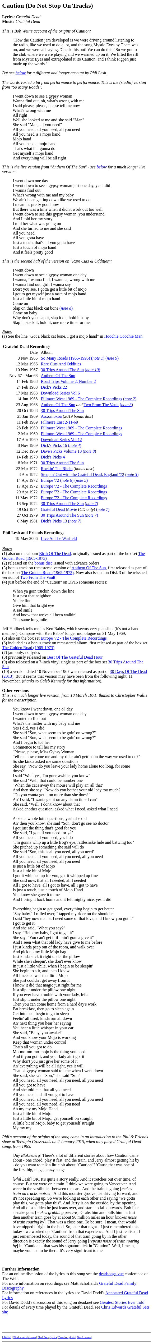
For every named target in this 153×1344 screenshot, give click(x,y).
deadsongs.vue (111, 1274)
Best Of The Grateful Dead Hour (75, 657)
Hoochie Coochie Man (123, 336)
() (66, 308)
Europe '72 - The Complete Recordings (74, 486)
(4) (4, 582)
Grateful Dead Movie (59, 509)
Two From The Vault (101, 404)
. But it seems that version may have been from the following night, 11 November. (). (67, 678)
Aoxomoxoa (51, 416)
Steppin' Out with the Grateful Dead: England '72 (82, 474)
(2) (4, 563)
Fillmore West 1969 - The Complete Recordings (81, 399)
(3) (4, 568)
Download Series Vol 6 (60, 393)
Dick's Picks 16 (54, 445)
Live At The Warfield (59, 538)
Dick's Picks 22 (54, 387)
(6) (4, 643)
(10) (5, 671)
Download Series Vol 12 (61, 439)
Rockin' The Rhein (57, 468)
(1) (4, 553)
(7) (4, 652)
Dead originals (67, 1337)
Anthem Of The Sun (58, 375)
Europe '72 (50, 480)
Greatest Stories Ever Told (122, 1302)
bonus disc (44, 563)
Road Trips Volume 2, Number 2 (68, 381)
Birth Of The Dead (55, 553)
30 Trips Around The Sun (62, 370)
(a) (4, 336)
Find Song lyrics (47, 1337)
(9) (4, 662)
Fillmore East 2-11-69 (59, 422)
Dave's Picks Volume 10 (61, 451)
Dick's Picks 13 (54, 521)
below (21, 73)
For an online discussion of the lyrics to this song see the (71, 1214)
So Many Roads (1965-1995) (65, 358)
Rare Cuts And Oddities (61, 364)
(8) (4, 657)
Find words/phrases (24, 1337)
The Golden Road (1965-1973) (47, 572)
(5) (4, 638)
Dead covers (84, 1337)
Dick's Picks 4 (53, 457)
